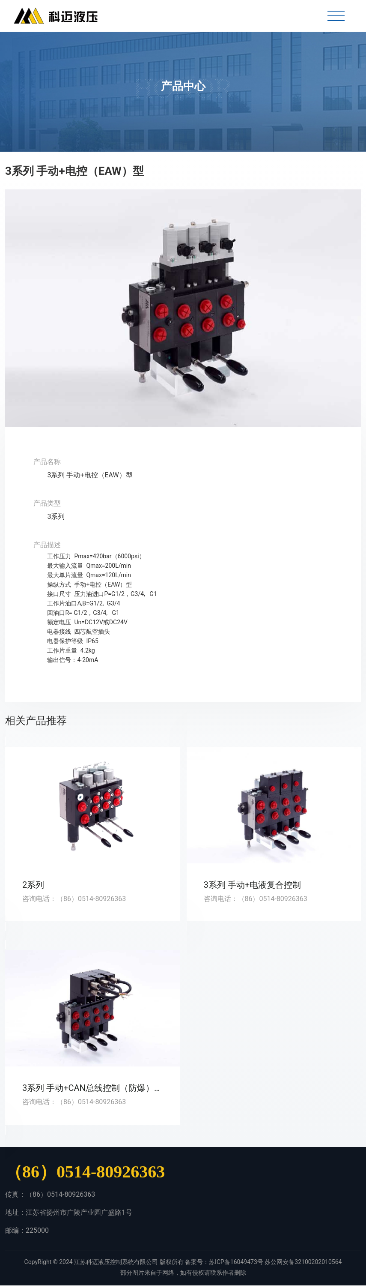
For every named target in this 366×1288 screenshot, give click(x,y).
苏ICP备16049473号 (236, 1264)
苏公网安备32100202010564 (303, 1264)
